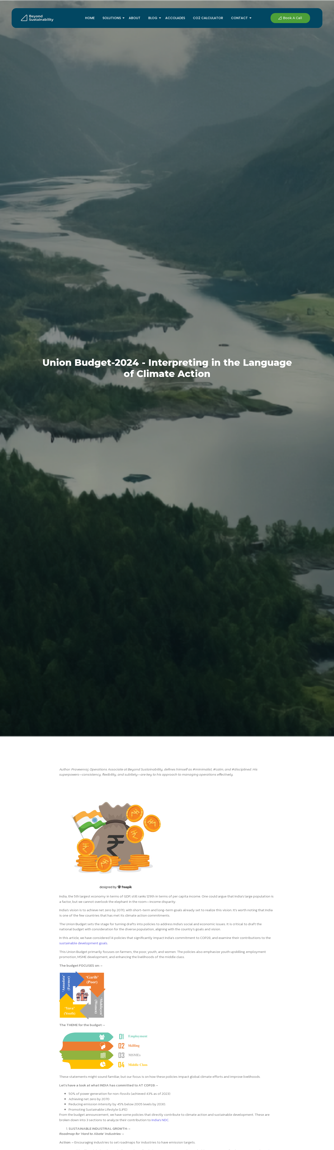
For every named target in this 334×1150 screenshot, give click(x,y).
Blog (153, 18)
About (134, 18)
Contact (240, 18)
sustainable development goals (83, 943)
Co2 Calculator (208, 18)
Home (90, 18)
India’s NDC (160, 1120)
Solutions (112, 18)
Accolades (175, 18)
